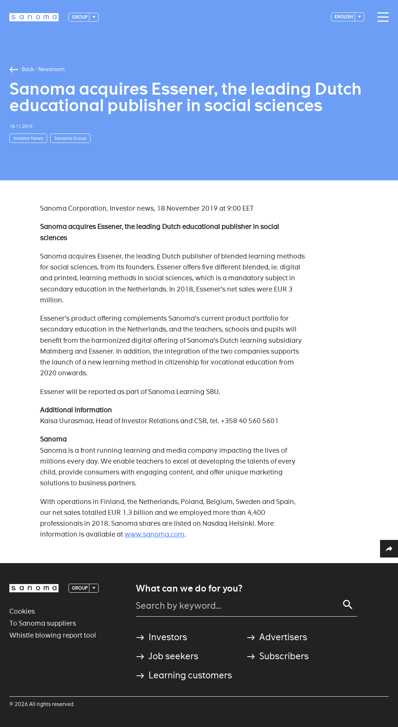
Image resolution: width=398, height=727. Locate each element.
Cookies (22, 611)
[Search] (348, 604)
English (344, 16)
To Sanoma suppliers (42, 623)
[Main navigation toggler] (381, 17)
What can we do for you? (189, 589)
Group (80, 17)
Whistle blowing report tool (52, 635)
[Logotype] (34, 17)
